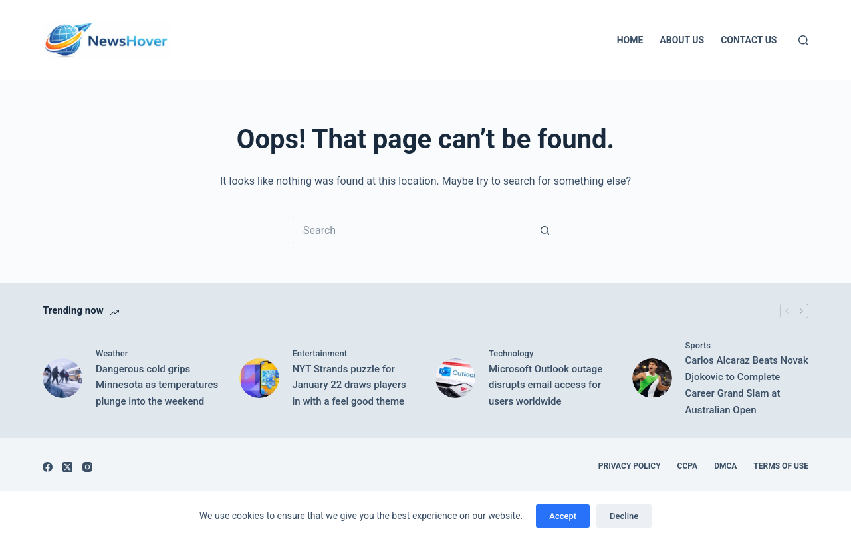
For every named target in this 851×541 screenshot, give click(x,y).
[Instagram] (87, 467)
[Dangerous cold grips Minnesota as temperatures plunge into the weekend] (62, 378)
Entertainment (320, 353)
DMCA (725, 466)
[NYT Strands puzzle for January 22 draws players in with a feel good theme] (259, 378)
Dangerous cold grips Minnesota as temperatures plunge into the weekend (157, 385)
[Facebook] (48, 467)
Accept (562, 516)
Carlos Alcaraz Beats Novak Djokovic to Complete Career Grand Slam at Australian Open (746, 384)
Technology (511, 353)
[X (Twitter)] (67, 467)
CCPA (687, 466)
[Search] (803, 40)
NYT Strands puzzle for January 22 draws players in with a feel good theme (349, 385)
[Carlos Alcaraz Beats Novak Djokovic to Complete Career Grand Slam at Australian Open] (652, 378)
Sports (698, 345)
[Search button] (545, 230)
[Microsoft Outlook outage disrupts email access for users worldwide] (455, 378)
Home (630, 40)
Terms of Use (780, 466)
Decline (624, 516)
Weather (112, 353)
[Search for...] (412, 230)
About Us (682, 40)
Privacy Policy (629, 466)
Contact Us (749, 40)
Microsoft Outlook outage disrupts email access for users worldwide (545, 385)
